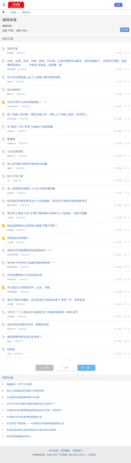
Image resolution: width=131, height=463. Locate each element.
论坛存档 (53, 450)
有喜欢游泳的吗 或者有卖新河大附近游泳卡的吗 (31, 430)
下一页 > (86, 367)
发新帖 (124, 29)
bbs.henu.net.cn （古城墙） (83, 454)
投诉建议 (65, 450)
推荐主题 (7, 377)
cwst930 (10, 316)
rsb (8, 180)
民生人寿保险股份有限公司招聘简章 (25, 390)
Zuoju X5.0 (52, 454)
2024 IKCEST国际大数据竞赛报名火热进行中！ (31, 403)
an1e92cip (11, 119)
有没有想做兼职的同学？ (19, 436)
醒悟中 (10, 94)
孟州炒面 (11, 69)
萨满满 (10, 230)
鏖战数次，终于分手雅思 (19, 384)
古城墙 (13, 12)
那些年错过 (12, 205)
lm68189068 (12, 255)
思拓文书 (11, 156)
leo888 (10, 53)
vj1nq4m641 (12, 106)
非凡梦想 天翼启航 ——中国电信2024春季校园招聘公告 (35, 423)
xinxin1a (10, 131)
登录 (118, 4)
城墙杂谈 (26, 12)
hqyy (9, 341)
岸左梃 (10, 304)
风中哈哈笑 (12, 267)
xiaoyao (10, 193)
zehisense (11, 279)
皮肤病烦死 (12, 292)
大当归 (10, 217)
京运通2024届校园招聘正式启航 (23, 397)
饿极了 (10, 168)
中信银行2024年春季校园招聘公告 (24, 417)
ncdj (9, 354)
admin (10, 81)
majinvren (11, 143)
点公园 (10, 242)
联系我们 (77, 450)
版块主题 (7, 38)
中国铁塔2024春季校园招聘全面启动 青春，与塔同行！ (35, 410)
